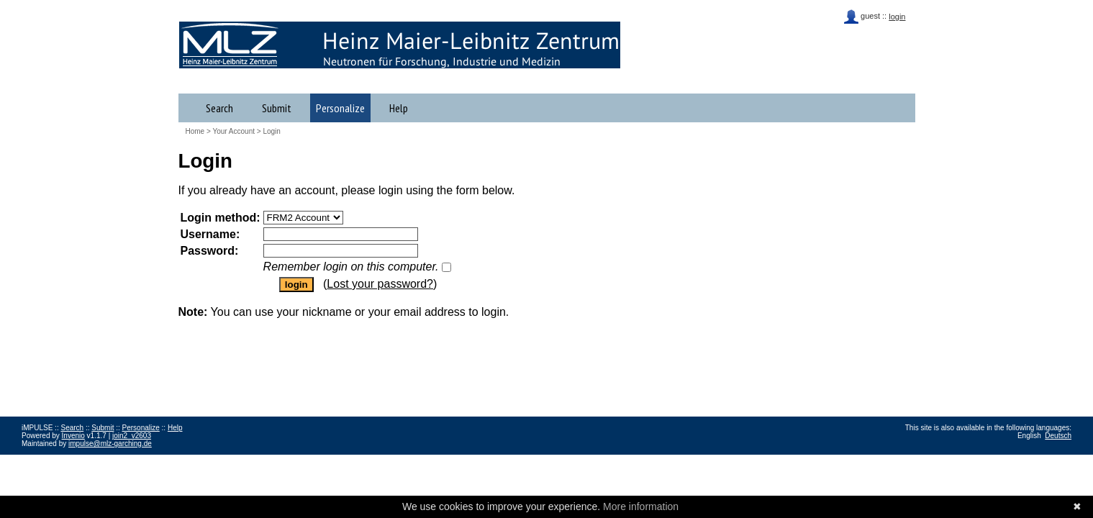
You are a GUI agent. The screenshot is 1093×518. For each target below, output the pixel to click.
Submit (276, 108)
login (897, 16)
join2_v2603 (131, 436)
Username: (210, 234)
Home (195, 131)
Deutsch (1058, 436)
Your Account (233, 131)
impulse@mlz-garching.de (110, 443)
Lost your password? (380, 284)
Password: (210, 251)
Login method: (220, 218)
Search (219, 108)
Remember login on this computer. (351, 266)
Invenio (73, 436)
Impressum (39, 459)
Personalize (340, 108)
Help (398, 108)
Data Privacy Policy (94, 459)
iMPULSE (93, 44)
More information (641, 506)
